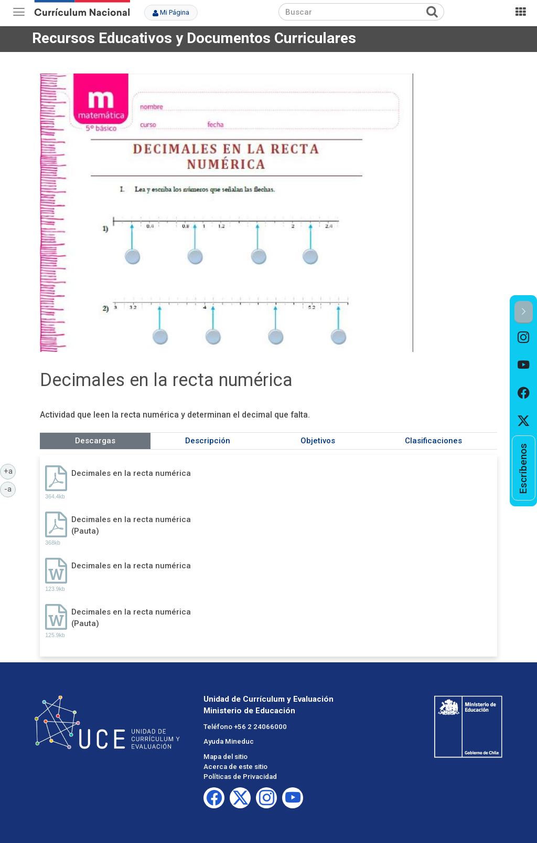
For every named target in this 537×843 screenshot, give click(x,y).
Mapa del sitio (225, 757)
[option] (523, 337)
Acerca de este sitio (235, 767)
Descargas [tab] (95, 440)
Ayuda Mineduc (228, 741)
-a (10, 488)
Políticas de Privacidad (240, 776)
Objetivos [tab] (317, 440)
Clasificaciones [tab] (433, 440)
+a (10, 470)
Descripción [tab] (207, 440)
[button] (523, 312)
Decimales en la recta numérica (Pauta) (131, 525)
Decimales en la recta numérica (131, 473)
